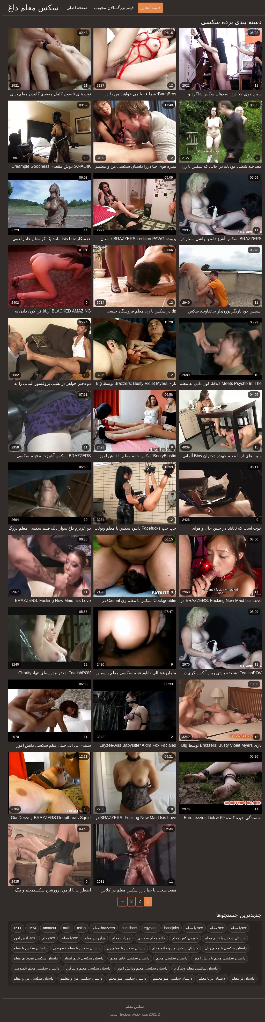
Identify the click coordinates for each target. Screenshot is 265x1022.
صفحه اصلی (74, 7)
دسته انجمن (148, 7)
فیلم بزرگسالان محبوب (111, 7)
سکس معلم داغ (31, 7)
